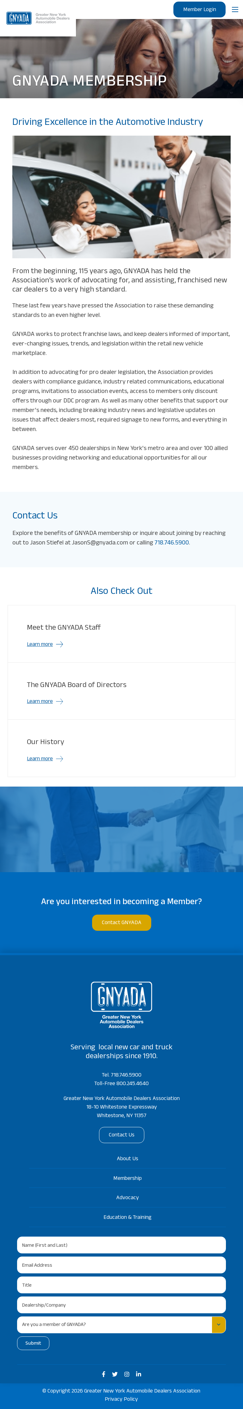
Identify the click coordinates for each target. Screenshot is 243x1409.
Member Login (199, 10)
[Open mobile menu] (235, 9)
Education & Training (127, 1218)
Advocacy (127, 1198)
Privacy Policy (121, 1400)
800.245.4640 (132, 1084)
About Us (127, 1159)
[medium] (103, 1374)
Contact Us (121, 1135)
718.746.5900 (171, 543)
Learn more (40, 645)
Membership (127, 1179)
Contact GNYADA (121, 923)
